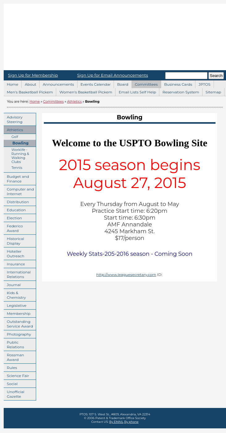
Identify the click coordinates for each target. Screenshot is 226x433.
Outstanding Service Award (18, 323)
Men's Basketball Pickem (28, 91)
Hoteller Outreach (14, 252)
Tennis (13, 167)
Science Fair (16, 375)
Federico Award (13, 227)
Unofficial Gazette (14, 393)
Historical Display (14, 240)
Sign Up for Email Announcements (112, 75)
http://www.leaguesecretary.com (126, 274)
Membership (17, 313)
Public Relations (14, 343)
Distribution (16, 201)
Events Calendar (94, 83)
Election (13, 217)
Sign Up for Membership (33, 75)
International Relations (17, 273)
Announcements (56, 83)
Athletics (74, 102)
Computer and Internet (19, 190)
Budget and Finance (16, 178)
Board (121, 83)
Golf (11, 136)
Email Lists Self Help (135, 91)
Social (11, 383)
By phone (131, 421)
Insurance (14, 263)
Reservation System (179, 91)
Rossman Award (14, 356)
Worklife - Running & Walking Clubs (16, 155)
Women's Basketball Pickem (84, 91)
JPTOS (202, 83)
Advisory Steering (13, 118)
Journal (12, 284)
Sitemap (211, 91)
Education (15, 209)
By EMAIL (116, 421)
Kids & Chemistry (15, 294)
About (28, 83)
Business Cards (176, 83)
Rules (10, 367)
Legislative (15, 305)
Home (10, 83)
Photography (17, 333)
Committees (145, 83)
